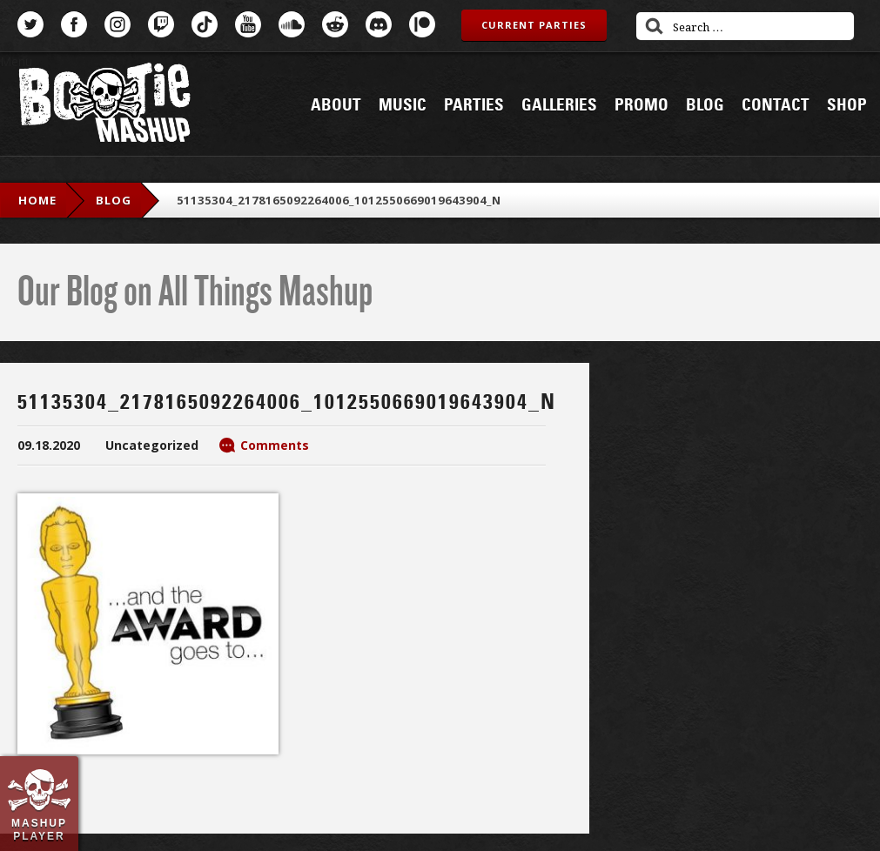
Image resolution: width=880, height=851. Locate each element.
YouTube (248, 24)
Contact (775, 105)
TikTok (204, 24)
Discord (379, 24)
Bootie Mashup (104, 106)
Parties (474, 105)
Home (37, 200)
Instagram (117, 24)
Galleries (559, 105)
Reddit (335, 24)
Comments (274, 445)
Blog (705, 105)
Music (403, 105)
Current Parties (534, 24)
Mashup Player (39, 829)
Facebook (74, 24)
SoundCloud (292, 24)
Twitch (161, 24)
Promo (641, 105)
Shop (847, 105)
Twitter (30, 24)
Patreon (422, 24)
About (336, 105)
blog (113, 200)
